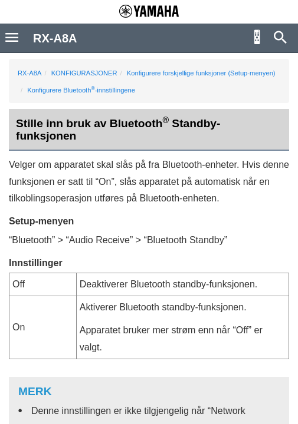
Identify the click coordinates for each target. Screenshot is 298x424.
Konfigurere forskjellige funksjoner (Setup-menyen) (201, 73)
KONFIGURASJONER (84, 73)
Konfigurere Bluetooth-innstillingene (81, 90)
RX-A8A (29, 73)
